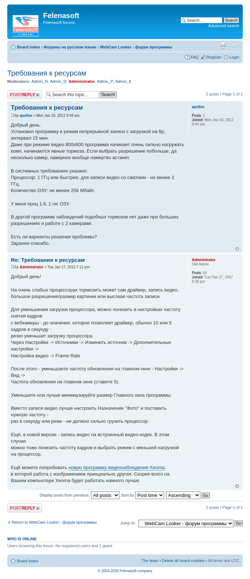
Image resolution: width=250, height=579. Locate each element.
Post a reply (24, 94)
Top (237, 249)
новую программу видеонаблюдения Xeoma (116, 467)
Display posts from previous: (80, 495)
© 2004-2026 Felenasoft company (125, 571)
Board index (28, 47)
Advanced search (223, 26)
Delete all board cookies (183, 560)
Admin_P (105, 81)
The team (150, 560)
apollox (26, 116)
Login (234, 57)
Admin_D (58, 81)
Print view (223, 45)
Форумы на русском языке (69, 47)
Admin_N (40, 81)
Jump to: (128, 523)
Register (214, 57)
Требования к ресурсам (46, 73)
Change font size (234, 45)
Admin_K (123, 81)
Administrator (81, 81)
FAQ (195, 57)
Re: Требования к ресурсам (48, 260)
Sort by (142, 495)
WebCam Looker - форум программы (136, 47)
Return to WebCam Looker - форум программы (54, 522)
